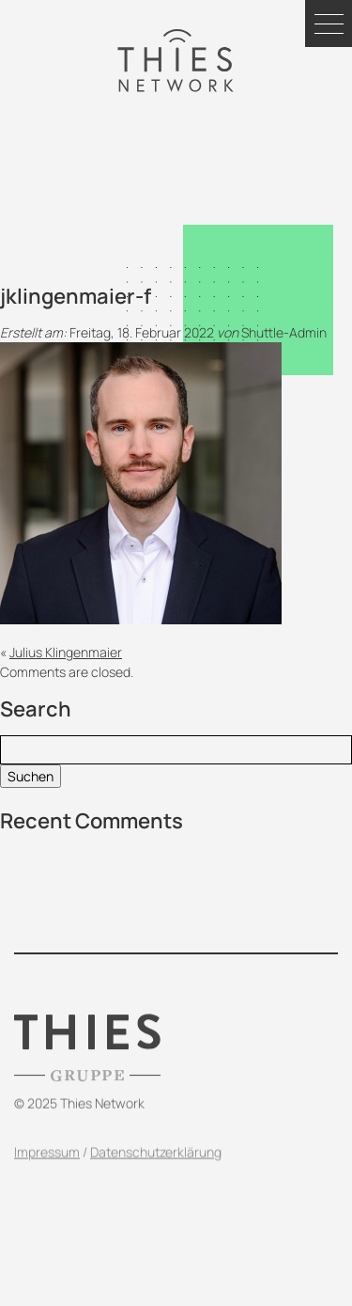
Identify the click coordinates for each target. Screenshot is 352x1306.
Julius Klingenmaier (65, 652)
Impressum (47, 1167)
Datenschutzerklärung (156, 1167)
